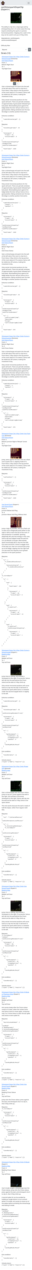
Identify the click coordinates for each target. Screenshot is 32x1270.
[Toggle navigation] (28, 3)
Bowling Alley (6, 654)
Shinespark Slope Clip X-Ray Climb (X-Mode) (16, 1162)
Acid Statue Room (7, 61)
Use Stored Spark (7, 504)
